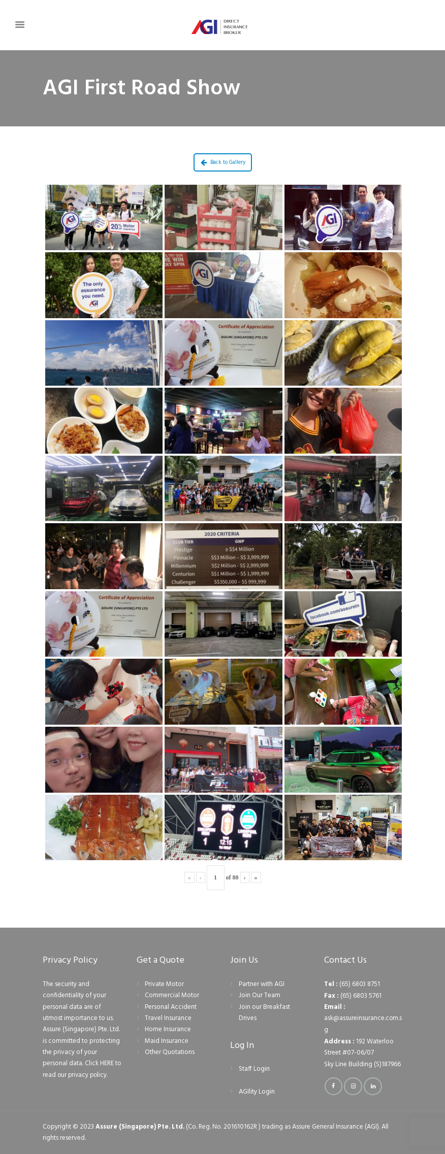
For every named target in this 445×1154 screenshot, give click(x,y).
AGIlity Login (257, 1092)
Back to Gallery (223, 162)
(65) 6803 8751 (359, 984)
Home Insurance (168, 1029)
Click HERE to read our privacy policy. (80, 1069)
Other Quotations (170, 1052)
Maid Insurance (166, 1041)
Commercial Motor (172, 995)
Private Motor (164, 984)
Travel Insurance (168, 1018)
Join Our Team (259, 995)
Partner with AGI (261, 984)
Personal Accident (171, 1007)
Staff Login (254, 1069)
